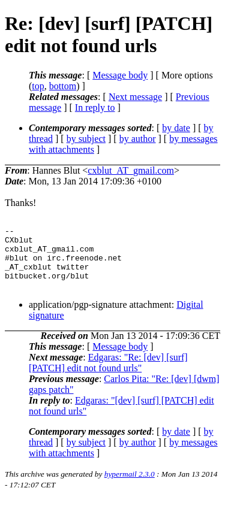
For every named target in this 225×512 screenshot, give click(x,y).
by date (176, 128)
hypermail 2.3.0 (129, 486)
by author (137, 139)
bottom (62, 86)
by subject (86, 139)
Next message (135, 97)
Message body (120, 75)
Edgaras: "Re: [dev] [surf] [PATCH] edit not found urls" (108, 375)
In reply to (95, 107)
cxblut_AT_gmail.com (131, 170)
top (38, 86)
